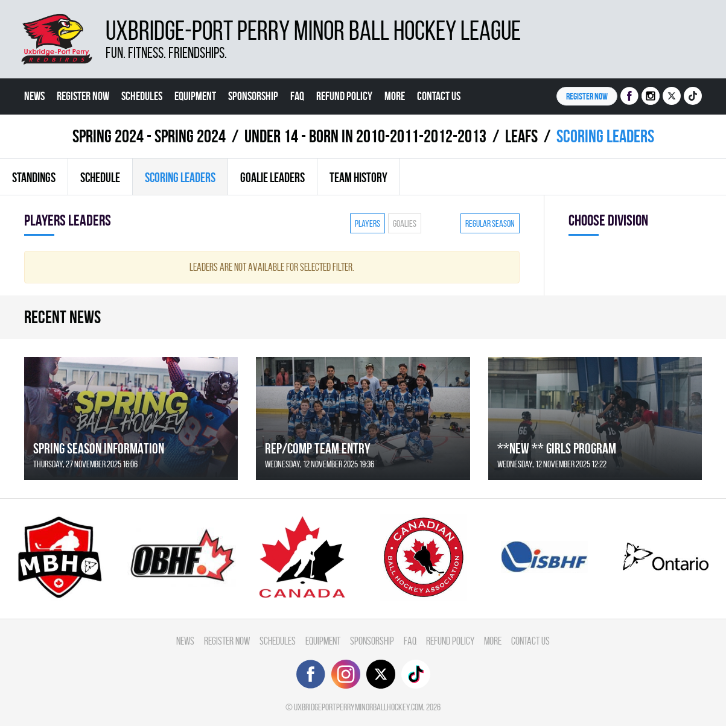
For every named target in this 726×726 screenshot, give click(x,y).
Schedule (100, 177)
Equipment (195, 96)
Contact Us (438, 96)
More (394, 96)
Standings (34, 177)
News (34, 96)
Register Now (83, 96)
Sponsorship (253, 96)
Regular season (490, 223)
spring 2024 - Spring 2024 (149, 136)
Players (367, 223)
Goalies (404, 223)
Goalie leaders (272, 177)
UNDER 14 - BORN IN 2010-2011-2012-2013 (365, 136)
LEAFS (521, 136)
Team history (358, 177)
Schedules (141, 96)
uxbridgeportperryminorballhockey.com (358, 707)
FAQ (297, 96)
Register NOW (587, 96)
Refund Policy (344, 96)
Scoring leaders (180, 177)
